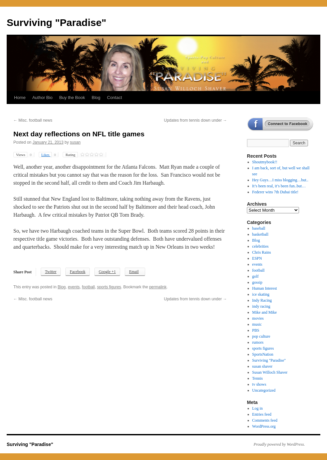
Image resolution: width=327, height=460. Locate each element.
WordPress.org (264, 426)
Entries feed (262, 414)
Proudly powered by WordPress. (279, 444)
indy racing (261, 306)
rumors (258, 342)
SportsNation (262, 354)
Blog (96, 97)
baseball (258, 228)
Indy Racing (262, 300)
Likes (49, 154)
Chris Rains (261, 252)
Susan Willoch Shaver (270, 372)
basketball (260, 234)
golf (255, 276)
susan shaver (262, 366)
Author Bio (42, 97)
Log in (257, 408)
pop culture (261, 336)
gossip (257, 282)
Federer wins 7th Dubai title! (275, 192)
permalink (158, 287)
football (88, 287)
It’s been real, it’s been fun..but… (279, 186)
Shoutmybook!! (264, 162)
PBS (255, 330)
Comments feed (265, 420)
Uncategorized (264, 390)
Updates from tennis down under (195, 120)
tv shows (259, 384)
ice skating (261, 294)
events (73, 287)
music (257, 324)
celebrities (260, 246)
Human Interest (264, 288)
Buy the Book (72, 97)
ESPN (257, 258)
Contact (114, 97)
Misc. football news (32, 120)
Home (20, 97)
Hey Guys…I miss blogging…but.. (280, 180)
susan (75, 142)
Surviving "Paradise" (56, 22)
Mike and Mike (264, 312)
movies (258, 318)
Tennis (257, 378)
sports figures (109, 287)
